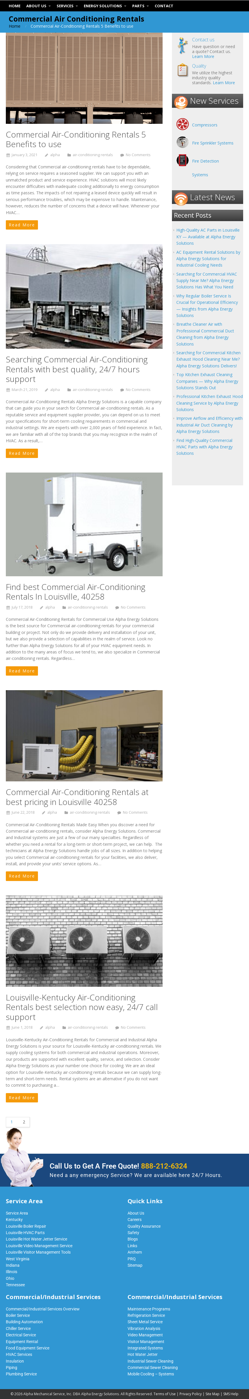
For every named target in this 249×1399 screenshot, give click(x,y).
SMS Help (230, 1393)
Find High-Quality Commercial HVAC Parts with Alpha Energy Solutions (204, 447)
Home (14, 26)
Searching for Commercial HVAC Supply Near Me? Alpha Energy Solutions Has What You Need (206, 280)
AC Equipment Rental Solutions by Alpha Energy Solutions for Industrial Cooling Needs (208, 258)
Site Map (213, 1393)
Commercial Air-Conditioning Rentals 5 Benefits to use (76, 139)
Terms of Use (165, 1393)
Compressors (204, 125)
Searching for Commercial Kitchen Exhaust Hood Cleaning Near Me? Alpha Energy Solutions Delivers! (208, 359)
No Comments (138, 154)
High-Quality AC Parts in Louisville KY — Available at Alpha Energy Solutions (208, 236)
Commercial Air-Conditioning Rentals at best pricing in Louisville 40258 (77, 796)
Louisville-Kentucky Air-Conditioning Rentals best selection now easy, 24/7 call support (82, 1007)
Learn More (203, 56)
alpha (55, 154)
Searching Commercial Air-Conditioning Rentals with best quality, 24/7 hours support (77, 369)
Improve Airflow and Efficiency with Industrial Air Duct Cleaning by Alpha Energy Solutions (209, 424)
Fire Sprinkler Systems (213, 143)
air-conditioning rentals (93, 154)
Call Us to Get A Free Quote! (118, 1166)
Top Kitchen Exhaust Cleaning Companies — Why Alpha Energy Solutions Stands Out (207, 381)
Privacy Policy (191, 1393)
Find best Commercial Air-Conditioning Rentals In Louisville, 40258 (75, 591)
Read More (22, 225)
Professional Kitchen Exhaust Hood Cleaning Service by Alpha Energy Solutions (209, 403)
